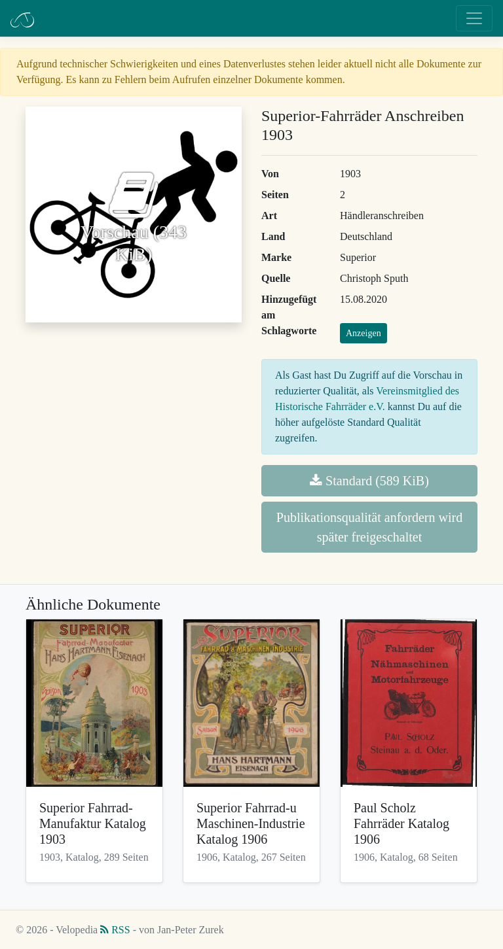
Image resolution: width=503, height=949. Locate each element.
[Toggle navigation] (474, 18)
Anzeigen (363, 333)
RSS (115, 929)
